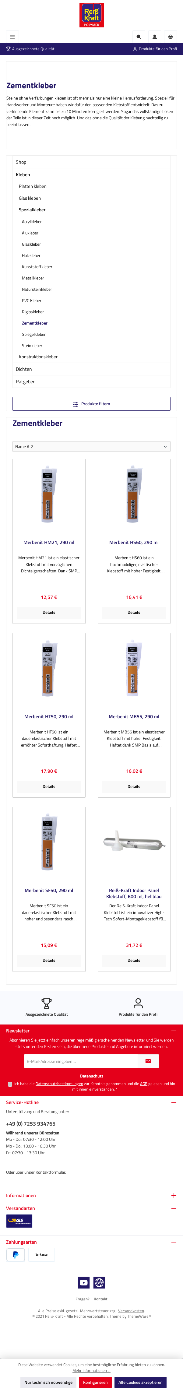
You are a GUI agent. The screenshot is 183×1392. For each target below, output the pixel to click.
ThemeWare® (139, 1316)
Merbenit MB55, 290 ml (134, 717)
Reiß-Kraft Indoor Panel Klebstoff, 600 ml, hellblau (134, 894)
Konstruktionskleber (38, 356)
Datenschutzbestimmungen (59, 1084)
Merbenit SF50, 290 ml (49, 891)
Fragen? (83, 1299)
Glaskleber (31, 244)
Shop (21, 162)
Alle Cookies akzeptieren (140, 1382)
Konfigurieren (95, 1382)
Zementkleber (35, 323)
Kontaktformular (50, 1172)
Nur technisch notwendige (48, 1382)
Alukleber (30, 233)
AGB (143, 1084)
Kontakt (100, 1299)
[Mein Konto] (154, 36)
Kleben (23, 174)
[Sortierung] (91, 446)
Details (49, 612)
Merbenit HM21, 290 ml (48, 543)
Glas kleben (30, 198)
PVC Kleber (31, 300)
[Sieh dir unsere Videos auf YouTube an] (83, 1282)
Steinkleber (32, 345)
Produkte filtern (91, 403)
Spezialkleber (32, 209)
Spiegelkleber (34, 334)
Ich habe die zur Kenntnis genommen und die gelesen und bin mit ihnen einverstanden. (94, 1086)
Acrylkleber (32, 221)
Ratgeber (25, 381)
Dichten (24, 369)
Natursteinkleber (37, 289)
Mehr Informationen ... (91, 1370)
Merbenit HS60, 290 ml (134, 543)
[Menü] (12, 36)
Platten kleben (33, 186)
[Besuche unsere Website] (99, 1282)
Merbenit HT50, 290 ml (48, 717)
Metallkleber (33, 278)
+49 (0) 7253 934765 (30, 1124)
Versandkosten (131, 1311)
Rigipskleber (33, 311)
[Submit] (148, 1061)
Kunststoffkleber (37, 266)
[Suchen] (138, 36)
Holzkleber (31, 255)
